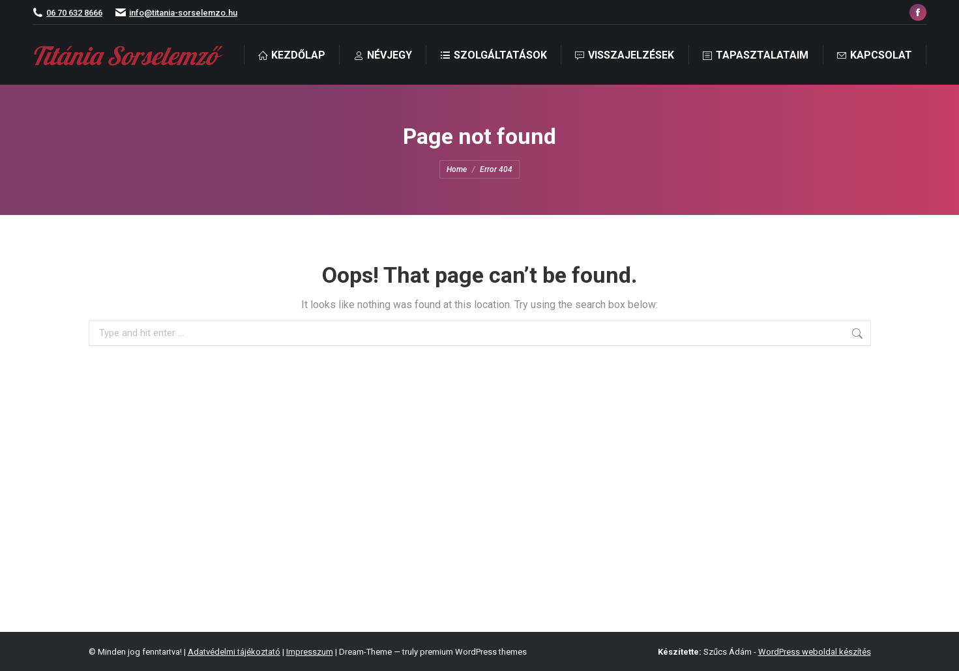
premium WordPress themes (473, 652)
